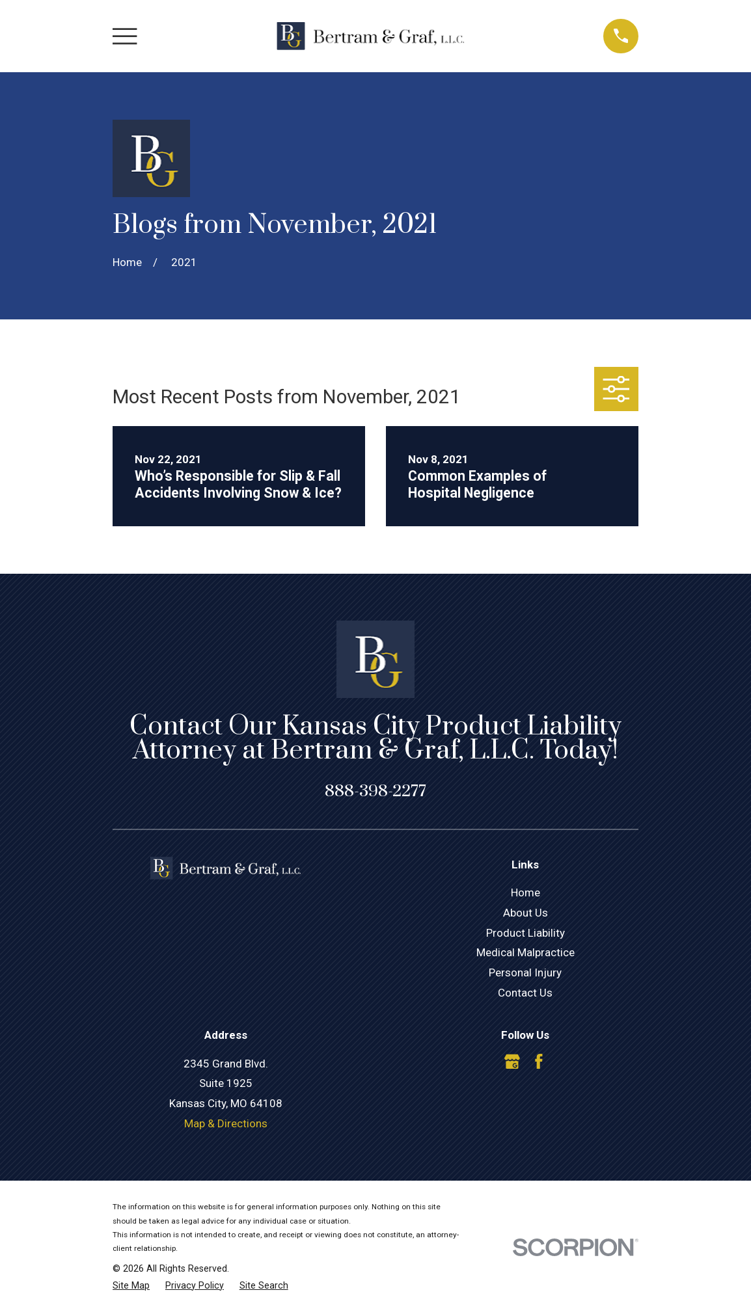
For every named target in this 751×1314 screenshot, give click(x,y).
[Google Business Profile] (512, 1061)
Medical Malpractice (525, 952)
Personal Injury (525, 972)
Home (525, 892)
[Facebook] (539, 1061)
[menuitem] (131, 1286)
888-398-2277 (375, 791)
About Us (525, 912)
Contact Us (525, 992)
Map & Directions (225, 1123)
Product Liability (525, 932)
